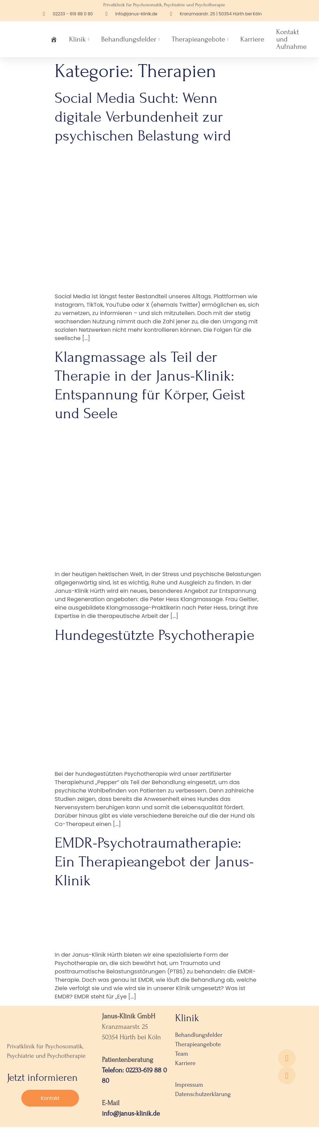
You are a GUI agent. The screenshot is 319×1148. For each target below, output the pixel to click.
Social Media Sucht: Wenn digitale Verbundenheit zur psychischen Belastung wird (143, 116)
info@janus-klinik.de (131, 1113)
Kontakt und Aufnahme (291, 39)
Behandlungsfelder (130, 39)
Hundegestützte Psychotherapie (154, 635)
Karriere (252, 39)
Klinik (79, 39)
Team (181, 1053)
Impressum (189, 1084)
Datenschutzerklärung (203, 1094)
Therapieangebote (200, 39)
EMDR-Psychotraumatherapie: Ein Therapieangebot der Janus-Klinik (154, 861)
